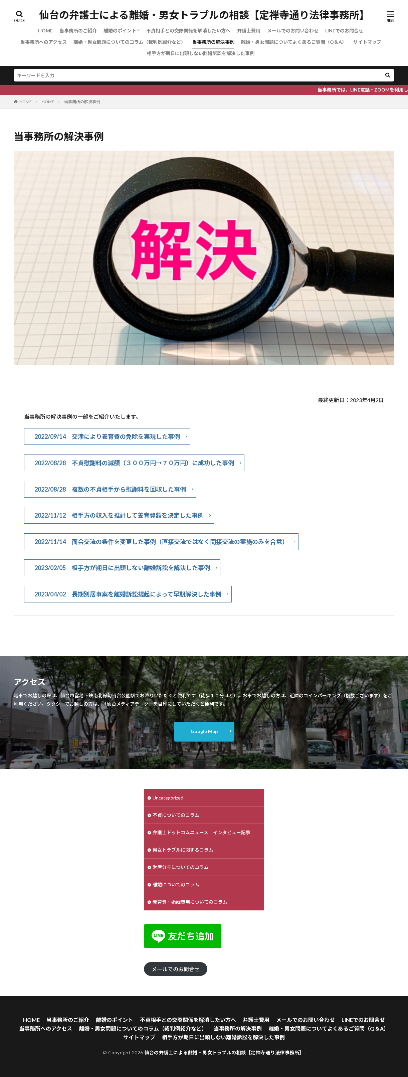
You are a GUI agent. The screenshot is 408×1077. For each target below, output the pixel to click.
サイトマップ (367, 42)
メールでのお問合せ (176, 969)
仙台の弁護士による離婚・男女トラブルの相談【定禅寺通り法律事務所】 (204, 15)
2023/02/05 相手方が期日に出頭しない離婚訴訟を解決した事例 (122, 567)
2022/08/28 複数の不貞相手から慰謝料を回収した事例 (110, 489)
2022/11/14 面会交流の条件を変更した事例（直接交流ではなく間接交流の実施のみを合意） (161, 541)
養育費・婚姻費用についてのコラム (190, 902)
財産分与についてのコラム (181, 867)
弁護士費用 (248, 30)
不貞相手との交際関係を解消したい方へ (188, 30)
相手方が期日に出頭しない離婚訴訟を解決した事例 (200, 53)
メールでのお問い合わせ (293, 30)
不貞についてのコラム (176, 815)
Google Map (204, 731)
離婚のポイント (120, 30)
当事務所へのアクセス (43, 42)
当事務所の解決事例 (213, 42)
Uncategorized (168, 797)
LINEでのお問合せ (344, 30)
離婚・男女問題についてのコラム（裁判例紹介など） (129, 42)
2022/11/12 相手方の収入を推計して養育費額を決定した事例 (119, 515)
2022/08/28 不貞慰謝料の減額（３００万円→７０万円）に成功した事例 (134, 463)
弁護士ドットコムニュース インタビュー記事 (201, 832)
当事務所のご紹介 (78, 30)
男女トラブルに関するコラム (183, 850)
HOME (45, 30)
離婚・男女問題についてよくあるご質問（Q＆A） (294, 42)
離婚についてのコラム (176, 884)
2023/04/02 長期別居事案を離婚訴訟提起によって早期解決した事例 (127, 594)
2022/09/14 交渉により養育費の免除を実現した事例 (107, 436)
